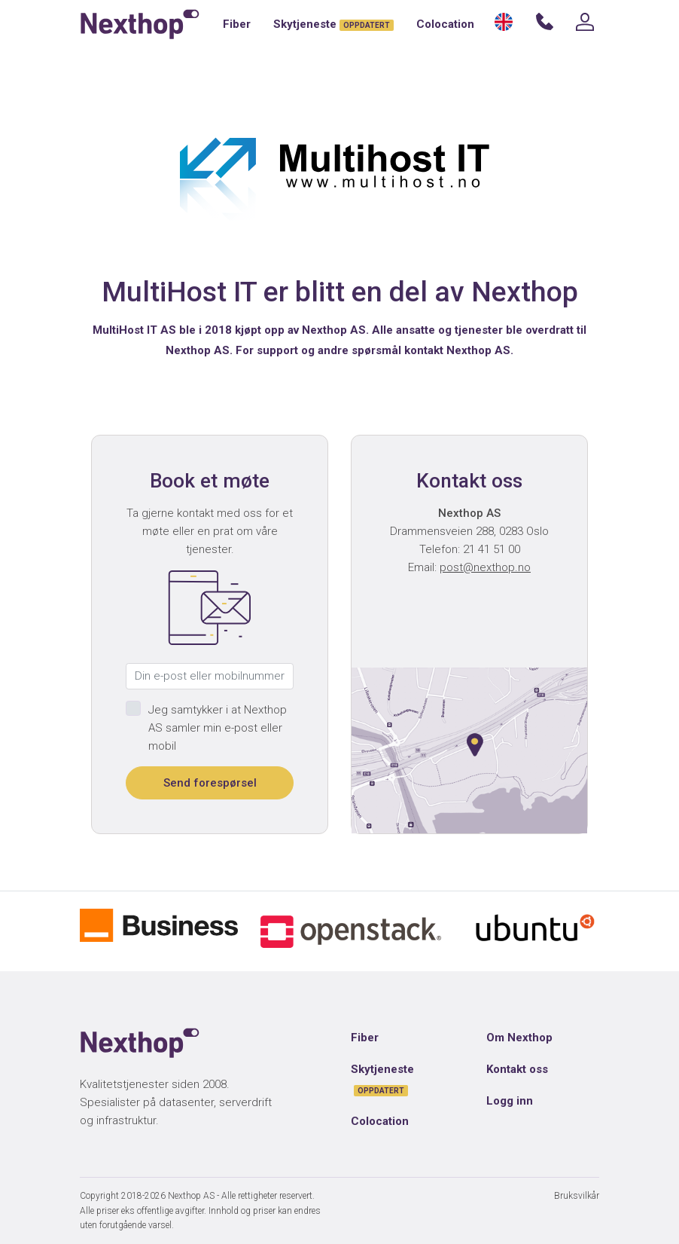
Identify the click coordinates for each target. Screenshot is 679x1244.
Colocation (445, 24)
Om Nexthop (519, 1037)
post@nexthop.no (485, 567)
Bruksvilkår (576, 1196)
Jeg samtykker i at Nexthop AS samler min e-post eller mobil (217, 728)
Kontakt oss (517, 1069)
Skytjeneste (333, 24)
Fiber (237, 24)
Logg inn (509, 1101)
